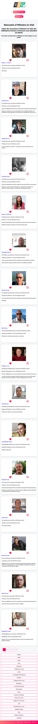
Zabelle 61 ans (5, 366)
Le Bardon (19, 718)
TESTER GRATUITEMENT (19, 11)
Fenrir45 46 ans (6, 176)
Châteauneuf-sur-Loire (19, 680)
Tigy (19, 703)
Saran (19, 660)
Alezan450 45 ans (6, 252)
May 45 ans (4, 328)
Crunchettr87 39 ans (7, 441)
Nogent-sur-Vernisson (19, 700)
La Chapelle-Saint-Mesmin (19, 674)
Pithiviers (19, 677)
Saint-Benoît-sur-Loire (19, 706)
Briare (19, 692)
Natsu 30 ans (5, 593)
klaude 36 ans (5, 100)
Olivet (19, 657)
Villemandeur (19, 689)
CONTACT (34, 722)
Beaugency (19, 683)
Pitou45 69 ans (5, 479)
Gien (19, 663)
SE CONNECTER (19, 16)
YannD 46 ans (5, 404)
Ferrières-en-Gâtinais (19, 695)
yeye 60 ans (5, 517)
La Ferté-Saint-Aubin (19, 686)
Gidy (19, 712)
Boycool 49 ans (5, 555)
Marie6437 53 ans (6, 631)
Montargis (19, 666)
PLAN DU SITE (27, 722)
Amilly (19, 672)
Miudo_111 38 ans (6, 62)
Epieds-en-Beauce (19, 715)
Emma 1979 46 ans (6, 214)
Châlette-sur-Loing (19, 669)
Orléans (19, 654)
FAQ (18, 722)
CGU (22, 722)
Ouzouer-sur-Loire (19, 698)
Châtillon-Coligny (19, 709)
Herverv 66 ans (5, 290)
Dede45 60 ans (5, 138)
